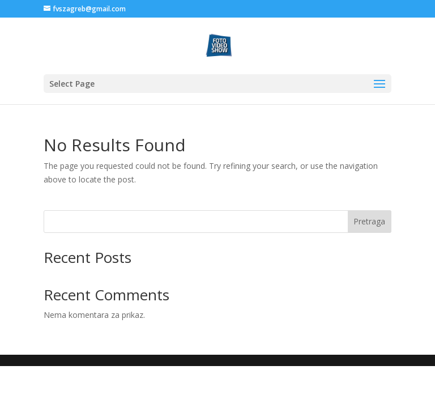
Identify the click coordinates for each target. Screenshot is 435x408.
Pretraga (369, 221)
